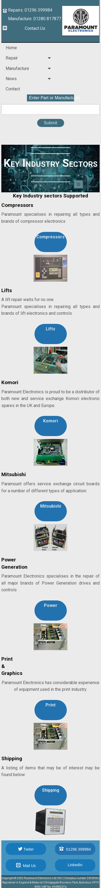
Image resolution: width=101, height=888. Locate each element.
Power (50, 605)
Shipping (50, 790)
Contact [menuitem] (13, 88)
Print (50, 704)
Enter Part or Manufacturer (51, 97)
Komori (50, 420)
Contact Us (35, 28)
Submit (50, 123)
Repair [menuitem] (12, 58)
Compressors (50, 236)
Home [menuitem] (11, 47)
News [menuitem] (11, 78)
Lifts (50, 328)
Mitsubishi (50, 506)
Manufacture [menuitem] (17, 68)
